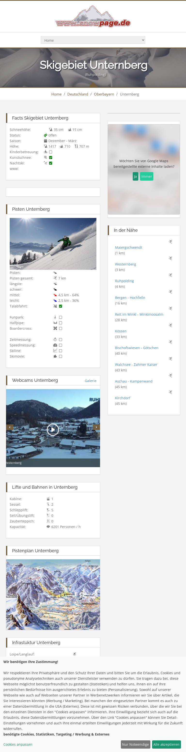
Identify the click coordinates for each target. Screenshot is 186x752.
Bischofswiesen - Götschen (136, 347)
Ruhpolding (124, 281)
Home (56, 94)
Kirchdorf (122, 398)
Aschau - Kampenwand (134, 381)
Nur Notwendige (135, 744)
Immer (146, 176)
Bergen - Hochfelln (130, 297)
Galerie (90, 380)
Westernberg (125, 264)
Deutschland (77, 94)
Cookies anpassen (17, 744)
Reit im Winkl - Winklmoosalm (139, 314)
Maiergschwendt (128, 247)
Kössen (121, 331)
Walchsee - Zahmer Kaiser (136, 364)
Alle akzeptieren (166, 744)
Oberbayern (104, 94)
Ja (135, 176)
